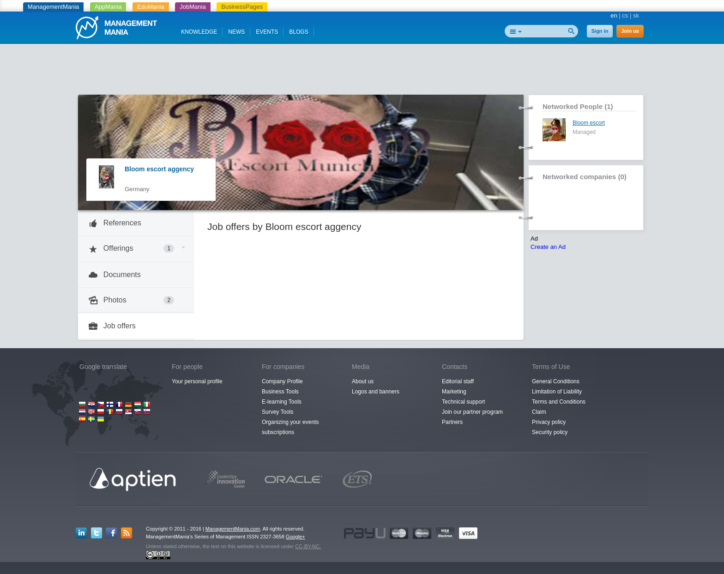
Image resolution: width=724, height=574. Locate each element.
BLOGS (298, 32)
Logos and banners (375, 391)
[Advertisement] (362, 71)
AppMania (108, 6)
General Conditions (555, 381)
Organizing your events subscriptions (290, 427)
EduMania (150, 6)
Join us (630, 31)
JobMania (192, 6)
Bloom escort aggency (159, 169)
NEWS (236, 32)
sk (636, 15)
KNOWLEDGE (199, 32)
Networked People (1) (578, 106)
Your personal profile (197, 381)
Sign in (600, 31)
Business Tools (280, 391)
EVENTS (267, 32)
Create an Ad (548, 246)
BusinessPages (242, 6)
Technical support (463, 402)
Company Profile (282, 381)
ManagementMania (53, 6)
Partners (452, 422)
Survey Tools (277, 412)
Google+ (295, 536)
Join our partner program (472, 412)
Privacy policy (549, 422)
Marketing (454, 391)
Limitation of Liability (557, 391)
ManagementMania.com (232, 529)
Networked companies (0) (585, 177)
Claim (539, 412)
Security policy (549, 432)
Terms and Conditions (558, 402)
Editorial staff (458, 381)
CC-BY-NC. (308, 546)
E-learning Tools (282, 402)
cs (625, 15)
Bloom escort (589, 123)
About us (363, 381)
